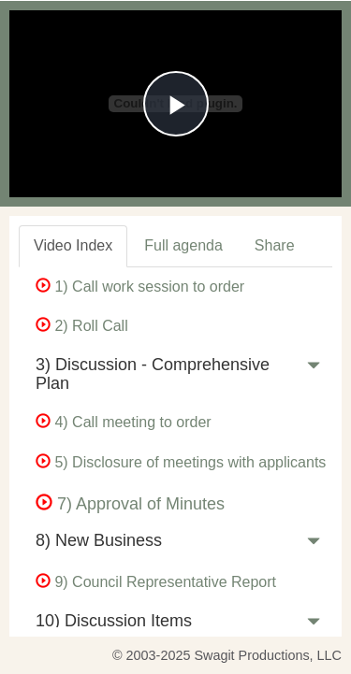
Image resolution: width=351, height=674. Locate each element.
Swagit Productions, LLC (268, 655)
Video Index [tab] (73, 245)
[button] (313, 369)
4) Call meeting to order (124, 422)
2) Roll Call (82, 326)
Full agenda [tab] (183, 245)
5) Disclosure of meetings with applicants (181, 462)
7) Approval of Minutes (130, 504)
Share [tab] (275, 245)
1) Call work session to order (140, 286)
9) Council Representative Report (156, 582)
